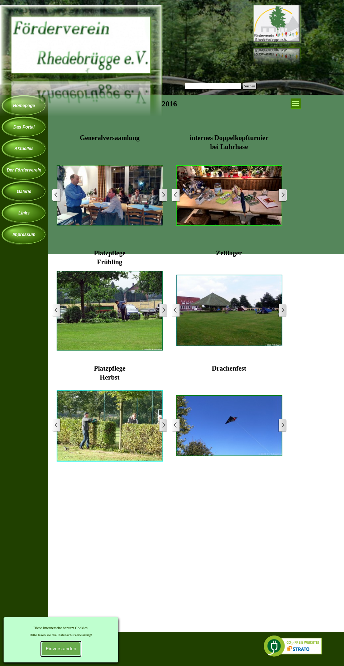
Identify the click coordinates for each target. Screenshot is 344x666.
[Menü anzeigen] (296, 103)
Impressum (24, 234)
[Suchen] (213, 86)
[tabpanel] (169, 114)
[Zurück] (56, 195)
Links (23, 213)
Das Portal (23, 127)
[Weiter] (163, 195)
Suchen (249, 86)
